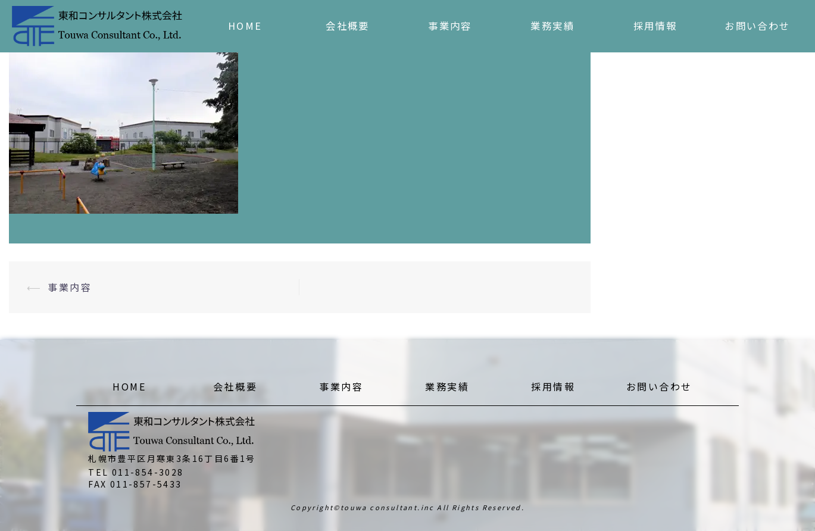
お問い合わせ (757, 26)
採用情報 (655, 26)
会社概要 (348, 26)
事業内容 (450, 26)
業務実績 (552, 26)
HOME (245, 26)
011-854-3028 (148, 472)
